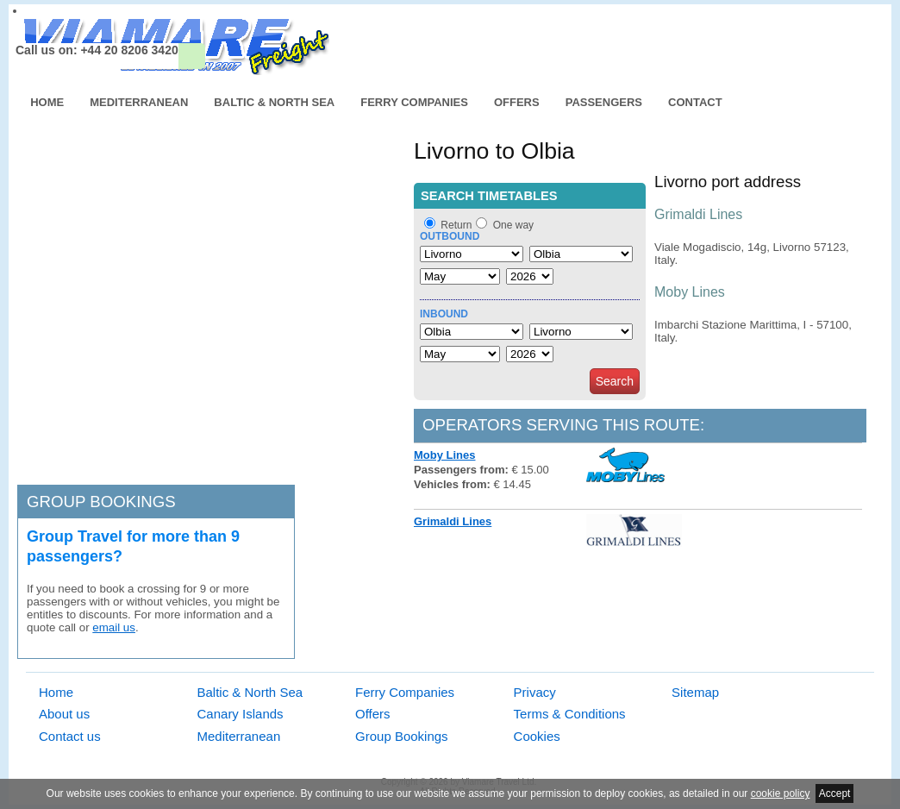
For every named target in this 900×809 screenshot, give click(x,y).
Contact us (70, 736)
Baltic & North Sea (274, 102)
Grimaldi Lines (452, 521)
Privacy (535, 692)
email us (113, 627)
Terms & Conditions (570, 713)
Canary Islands (240, 713)
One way (513, 225)
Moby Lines (445, 454)
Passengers (604, 102)
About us (64, 713)
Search (615, 381)
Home (47, 102)
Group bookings (101, 501)
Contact (695, 102)
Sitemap (695, 692)
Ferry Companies (414, 102)
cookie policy (780, 793)
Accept (835, 793)
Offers (517, 102)
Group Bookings (401, 736)
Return (456, 225)
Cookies (537, 736)
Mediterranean (139, 102)
